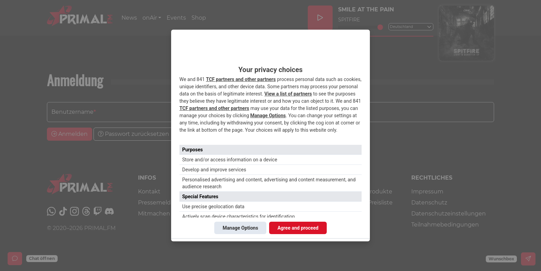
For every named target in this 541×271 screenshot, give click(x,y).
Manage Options (268, 115)
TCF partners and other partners (241, 79)
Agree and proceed (297, 228)
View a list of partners (288, 94)
